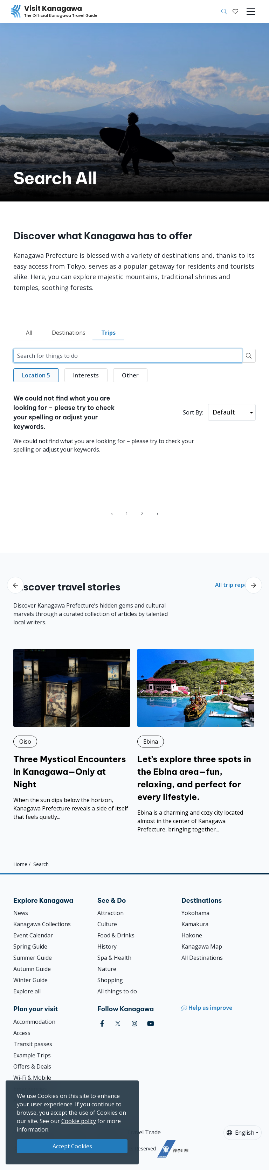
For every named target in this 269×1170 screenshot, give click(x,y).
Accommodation (34, 1022)
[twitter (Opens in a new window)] (118, 1023)
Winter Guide (30, 980)
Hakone (191, 935)
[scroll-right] (253, 585)
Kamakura (194, 924)
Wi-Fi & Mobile (32, 1078)
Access (21, 1033)
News (20, 913)
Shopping (110, 980)
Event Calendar (33, 935)
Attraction (110, 913)
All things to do (117, 991)
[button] (235, 11)
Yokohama (195, 913)
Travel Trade (144, 1132)
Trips (108, 332)
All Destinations (202, 958)
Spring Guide (30, 946)
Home (20, 863)
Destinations (68, 332)
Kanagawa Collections (42, 924)
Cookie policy (78, 1121)
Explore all (27, 991)
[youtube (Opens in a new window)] (150, 1023)
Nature (106, 969)
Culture (107, 924)
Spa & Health (114, 958)
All (29, 332)
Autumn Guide (32, 969)
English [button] (240, 1132)
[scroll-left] (15, 585)
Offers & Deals (32, 1066)
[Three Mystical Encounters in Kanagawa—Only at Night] (71, 735)
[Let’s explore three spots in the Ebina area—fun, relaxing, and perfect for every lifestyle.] (195, 741)
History (107, 946)
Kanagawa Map (201, 946)
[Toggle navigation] (251, 12)
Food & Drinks (115, 935)
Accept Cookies (72, 1146)
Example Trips (32, 1055)
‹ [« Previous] (111, 513)
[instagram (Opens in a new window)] (134, 1023)
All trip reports (235, 585)
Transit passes (32, 1044)
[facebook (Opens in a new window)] (102, 1023)
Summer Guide (32, 958)
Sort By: (193, 412)
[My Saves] (235, 12)
